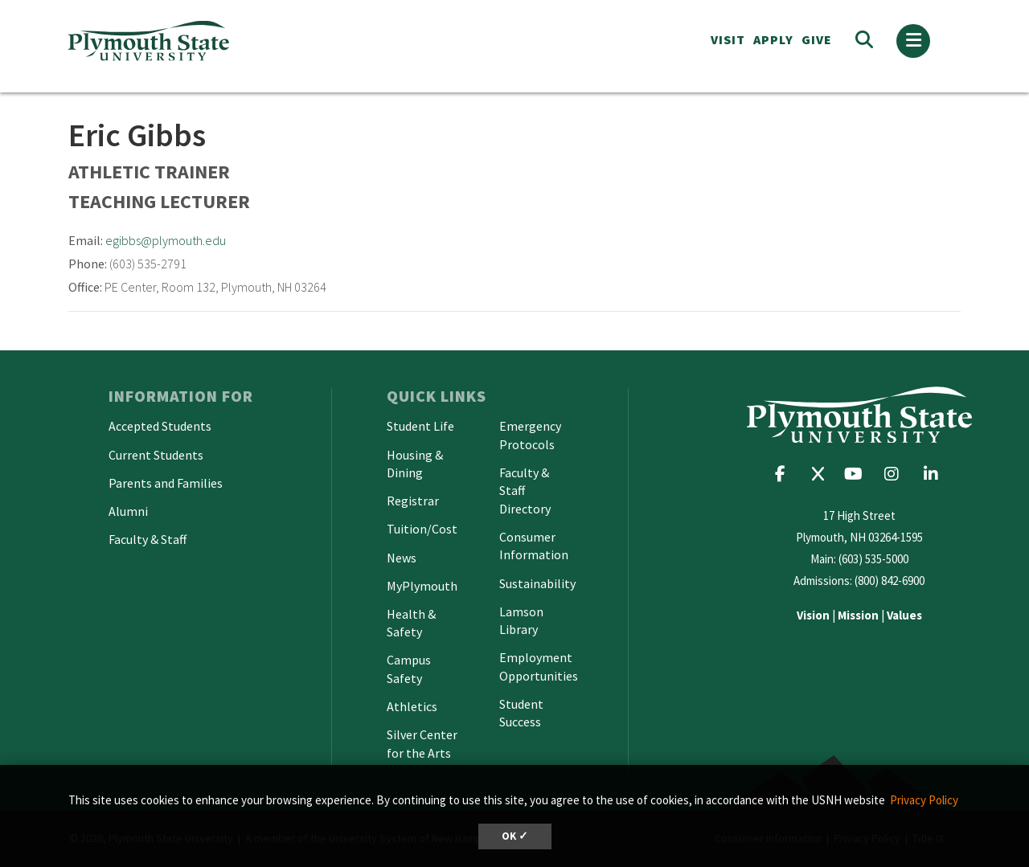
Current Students (156, 455)
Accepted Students (160, 426)
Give (816, 39)
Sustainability (537, 583)
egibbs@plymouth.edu (165, 240)
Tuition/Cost (422, 529)
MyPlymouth (422, 586)
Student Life (420, 426)
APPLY (773, 39)
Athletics (412, 706)
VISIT (728, 39)
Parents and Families (166, 483)
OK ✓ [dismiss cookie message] (515, 836)
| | (859, 615)
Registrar (413, 501)
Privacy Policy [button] (924, 800)
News (401, 558)
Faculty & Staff (148, 539)
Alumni (128, 511)
